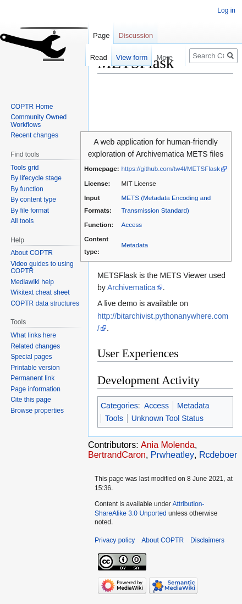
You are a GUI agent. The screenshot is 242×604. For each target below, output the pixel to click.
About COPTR (31, 253)
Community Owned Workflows (38, 121)
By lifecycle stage (36, 178)
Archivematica (131, 287)
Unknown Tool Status (167, 418)
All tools (22, 221)
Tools (114, 418)
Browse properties (37, 410)
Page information (35, 389)
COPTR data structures (44, 303)
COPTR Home (31, 106)
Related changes (35, 346)
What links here (33, 335)
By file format (29, 210)
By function (26, 189)
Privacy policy (115, 540)
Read (93, 57)
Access (132, 224)
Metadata (135, 244)
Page (101, 35)
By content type (33, 199)
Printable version (34, 368)
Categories (119, 405)
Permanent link (32, 378)
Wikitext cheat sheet (39, 292)
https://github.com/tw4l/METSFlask (171, 168)
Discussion (135, 35)
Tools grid (24, 167)
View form (126, 57)
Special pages (31, 357)
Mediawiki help (32, 282)
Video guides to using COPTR (42, 267)
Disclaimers (207, 540)
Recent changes (34, 135)
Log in (226, 10)
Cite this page (30, 399)
